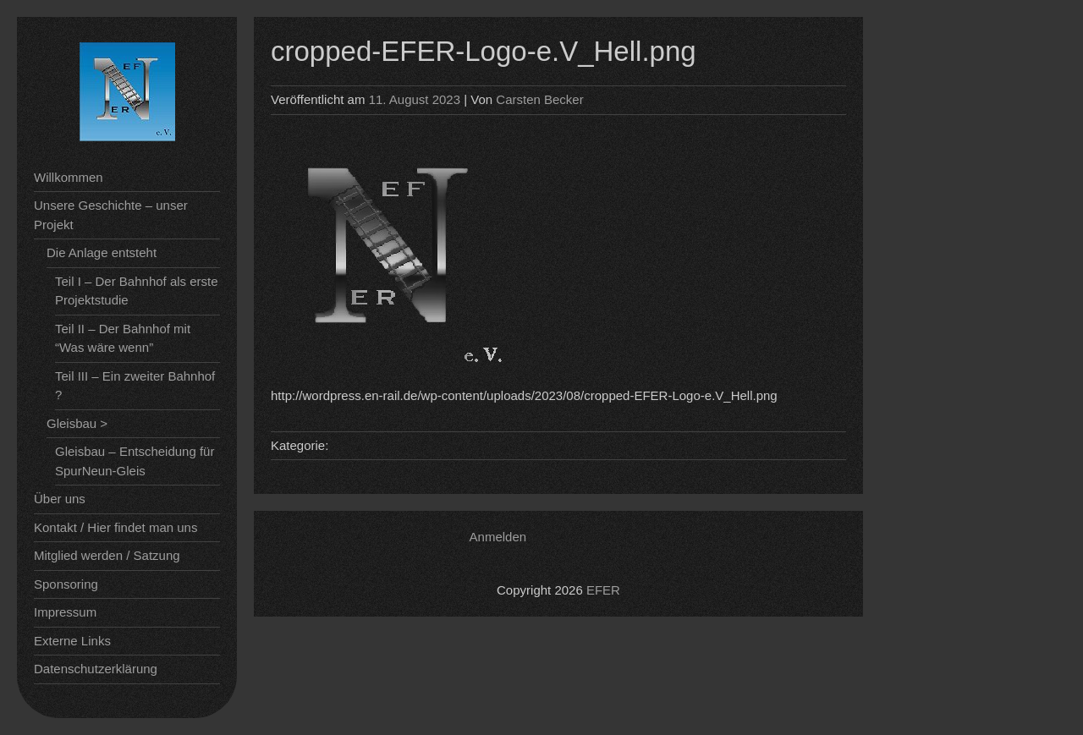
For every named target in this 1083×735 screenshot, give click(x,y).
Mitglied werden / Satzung (107, 555)
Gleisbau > (77, 423)
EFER (603, 590)
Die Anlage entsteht (102, 252)
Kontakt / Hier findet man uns (115, 527)
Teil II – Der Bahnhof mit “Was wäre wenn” (122, 338)
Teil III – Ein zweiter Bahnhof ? (135, 386)
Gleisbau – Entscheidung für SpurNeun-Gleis (134, 461)
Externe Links (72, 641)
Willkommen (68, 177)
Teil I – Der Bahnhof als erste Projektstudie (136, 291)
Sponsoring (66, 584)
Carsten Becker (539, 99)
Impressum (65, 612)
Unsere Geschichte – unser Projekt (111, 215)
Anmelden (498, 536)
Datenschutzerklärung (95, 668)
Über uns (59, 498)
